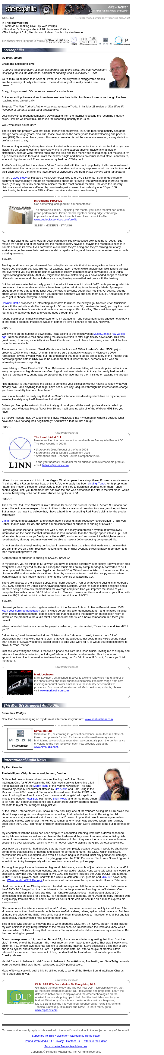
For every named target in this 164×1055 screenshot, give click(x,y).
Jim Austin (61, 789)
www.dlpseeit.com (46, 1010)
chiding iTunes (97, 483)
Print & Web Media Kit (38, 1041)
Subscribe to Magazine (65, 1046)
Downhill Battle (11, 303)
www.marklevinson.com (54, 690)
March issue (40, 785)
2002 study (20, 177)
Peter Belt (31, 798)
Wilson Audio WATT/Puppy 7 (24, 880)
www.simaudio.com (46, 746)
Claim (5, 520)
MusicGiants (101, 333)
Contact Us (73, 1041)
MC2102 (107, 877)
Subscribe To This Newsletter (50, 1035)
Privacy (59, 1041)
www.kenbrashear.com (99, 719)
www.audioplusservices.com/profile (55, 219)
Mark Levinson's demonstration (21, 610)
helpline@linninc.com (55, 465)
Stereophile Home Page (85, 1035)
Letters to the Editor (94, 1041)
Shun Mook (60, 798)
